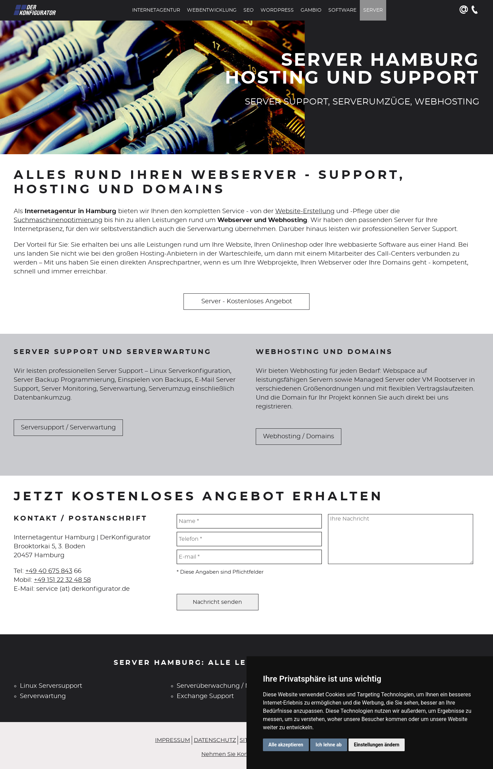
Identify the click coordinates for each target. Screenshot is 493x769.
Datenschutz (215, 740)
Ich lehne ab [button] (329, 744)
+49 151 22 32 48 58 (62, 580)
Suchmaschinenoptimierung (58, 220)
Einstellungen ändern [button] (377, 744)
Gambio (311, 10)
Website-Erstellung (304, 211)
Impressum (172, 740)
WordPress (277, 10)
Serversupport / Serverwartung (68, 428)
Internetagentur (156, 10)
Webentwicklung (212, 10)
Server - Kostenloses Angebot (246, 301)
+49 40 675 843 (48, 571)
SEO (248, 10)
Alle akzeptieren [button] (285, 744)
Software (342, 10)
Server (373, 10)
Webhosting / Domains (298, 437)
